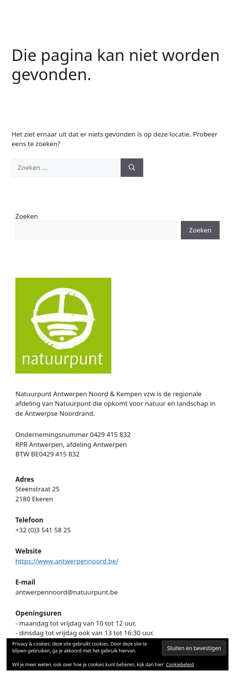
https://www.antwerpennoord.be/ (66, 561)
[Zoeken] (132, 167)
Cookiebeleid (180, 664)
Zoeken (26, 216)
